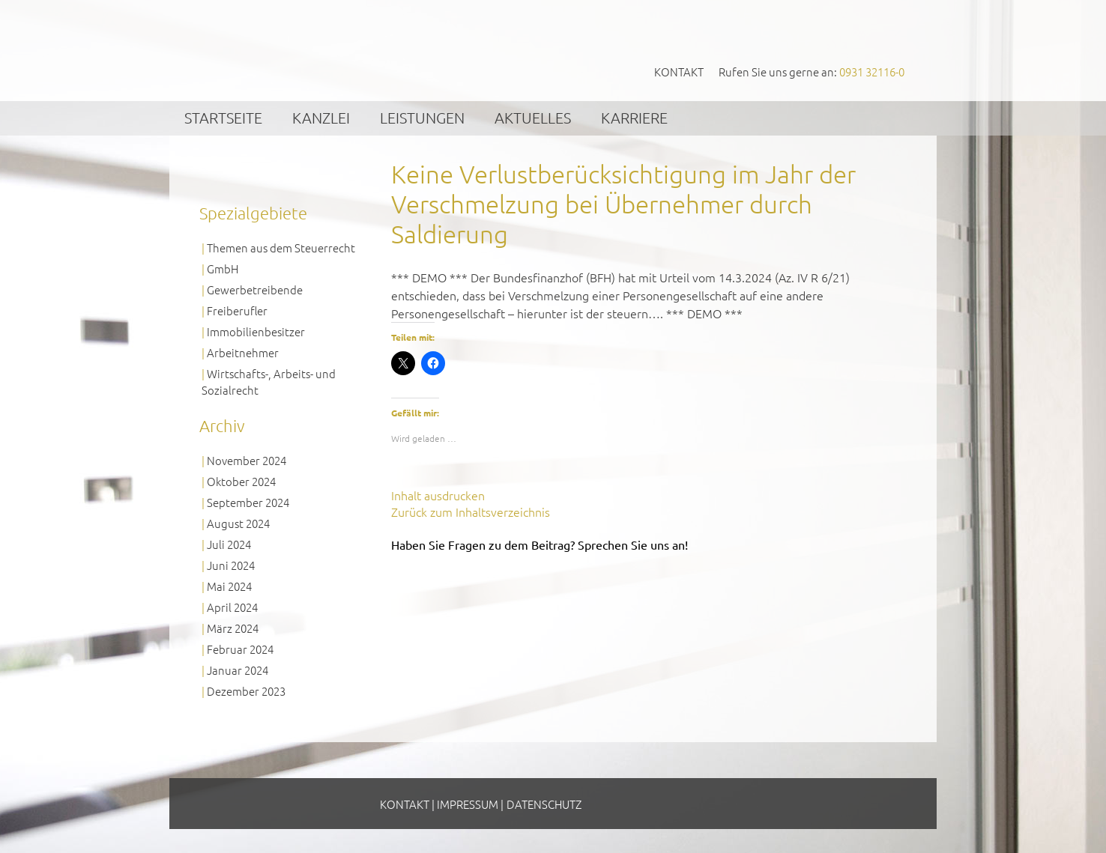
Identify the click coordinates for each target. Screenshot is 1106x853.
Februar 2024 (240, 649)
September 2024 (248, 502)
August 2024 (238, 523)
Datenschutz (544, 804)
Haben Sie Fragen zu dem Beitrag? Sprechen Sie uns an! (539, 544)
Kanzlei (321, 118)
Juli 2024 (229, 544)
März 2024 (233, 628)
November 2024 (246, 460)
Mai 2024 (229, 586)
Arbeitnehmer (243, 352)
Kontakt (679, 71)
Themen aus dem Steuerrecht (281, 247)
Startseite (223, 118)
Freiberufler (237, 310)
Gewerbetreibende (255, 289)
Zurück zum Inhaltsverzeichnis (470, 511)
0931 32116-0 (871, 71)
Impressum (467, 804)
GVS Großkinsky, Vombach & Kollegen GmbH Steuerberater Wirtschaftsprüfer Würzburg (314, 50)
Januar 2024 (237, 670)
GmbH (222, 268)
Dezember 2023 (246, 691)
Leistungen (422, 118)
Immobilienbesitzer (256, 331)
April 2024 (232, 607)
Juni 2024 (231, 565)
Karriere (634, 118)
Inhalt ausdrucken (438, 495)
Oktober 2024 (241, 481)
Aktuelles (533, 118)
